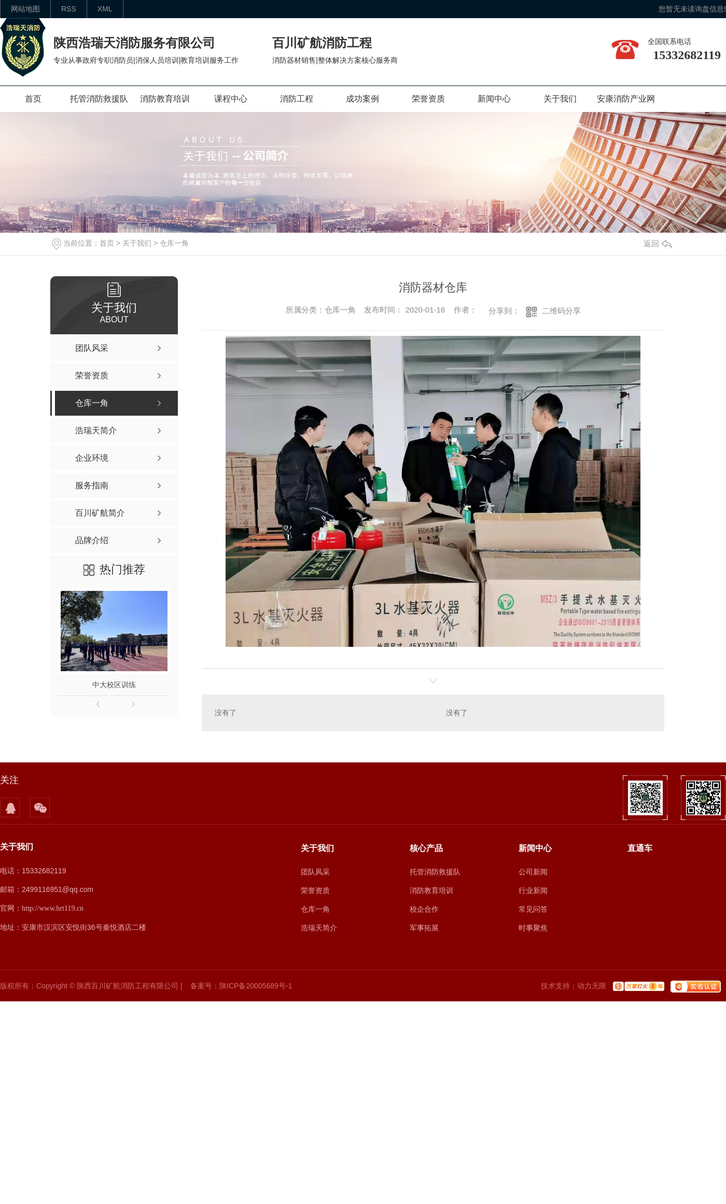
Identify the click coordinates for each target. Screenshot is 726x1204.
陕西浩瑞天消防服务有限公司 (134, 43)
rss (68, 9)
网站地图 (25, 9)
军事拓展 (424, 928)
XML (105, 9)
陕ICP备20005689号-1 (255, 986)
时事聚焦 (533, 928)
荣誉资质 (428, 98)
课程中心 (230, 98)
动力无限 (591, 986)
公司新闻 (533, 872)
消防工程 (296, 98)
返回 (658, 243)
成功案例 (362, 98)
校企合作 (424, 909)
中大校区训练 (114, 685)
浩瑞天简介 (319, 928)
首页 (33, 98)
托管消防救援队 (99, 98)
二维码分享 (561, 310)
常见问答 (533, 909)
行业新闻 (533, 890)
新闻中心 (494, 98)
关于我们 (560, 98)
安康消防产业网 (626, 98)
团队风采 (315, 872)
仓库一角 (174, 243)
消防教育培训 (165, 98)
